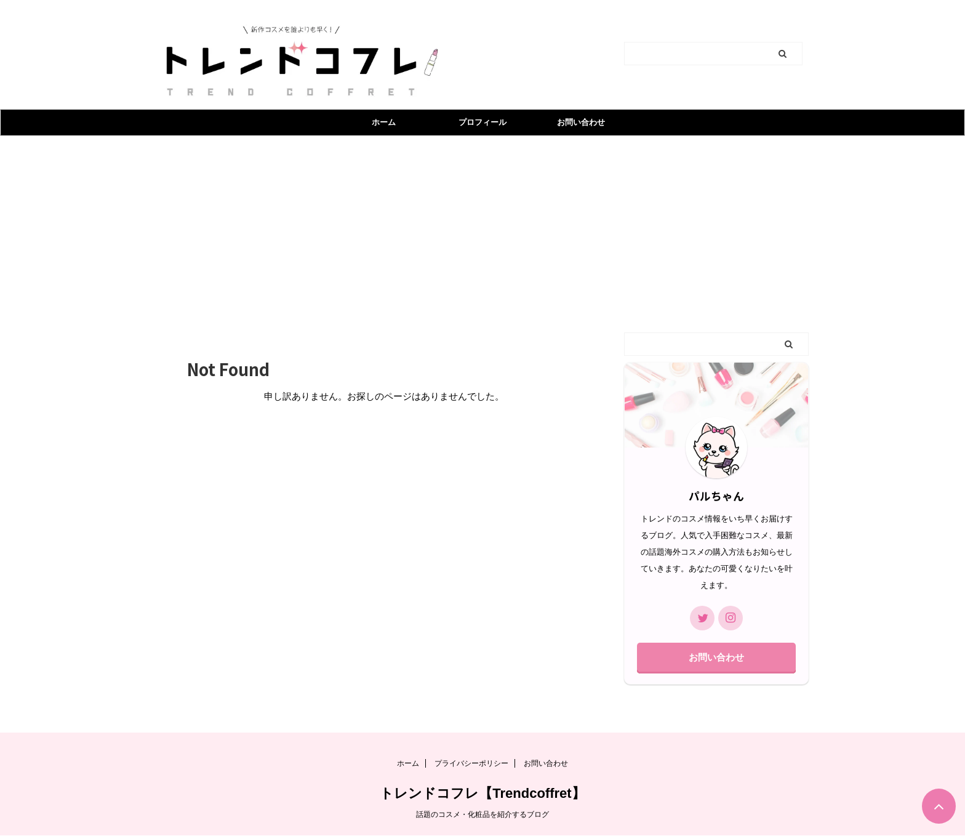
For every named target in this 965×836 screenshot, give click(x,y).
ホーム (384, 122)
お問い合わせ (581, 122)
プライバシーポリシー (471, 763)
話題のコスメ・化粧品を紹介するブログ (482, 814)
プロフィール (482, 122)
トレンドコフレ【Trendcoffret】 (482, 793)
